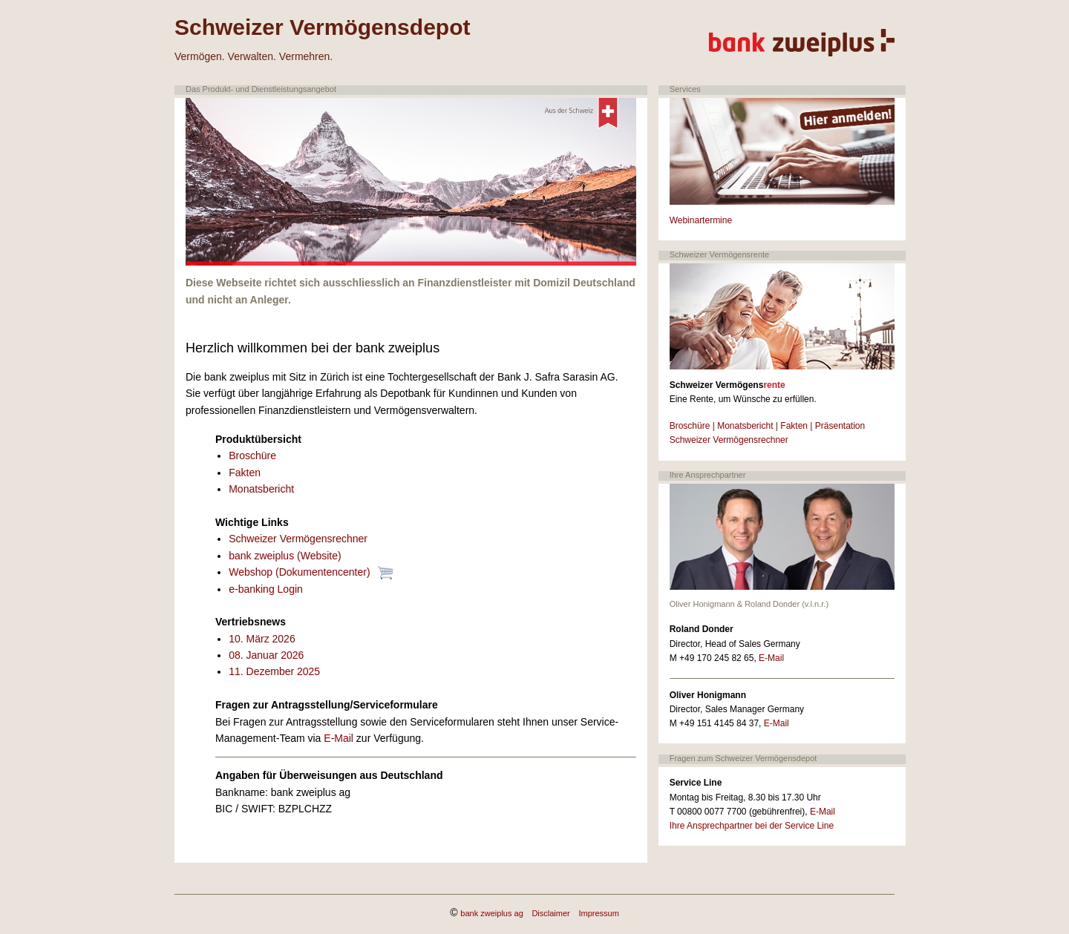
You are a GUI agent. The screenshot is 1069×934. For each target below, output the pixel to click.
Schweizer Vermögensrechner (298, 539)
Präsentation (840, 426)
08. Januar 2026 (266, 655)
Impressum (598, 913)
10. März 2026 (262, 639)
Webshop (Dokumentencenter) (301, 572)
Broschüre (252, 455)
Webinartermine (701, 220)
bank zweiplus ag (491, 913)
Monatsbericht (261, 489)
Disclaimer (550, 913)
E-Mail (338, 738)
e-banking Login (266, 589)
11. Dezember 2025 (274, 671)
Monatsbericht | (747, 426)
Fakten (245, 472)
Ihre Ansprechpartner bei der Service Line (752, 825)
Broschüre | (692, 426)
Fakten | (796, 426)
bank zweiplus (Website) (285, 556)
